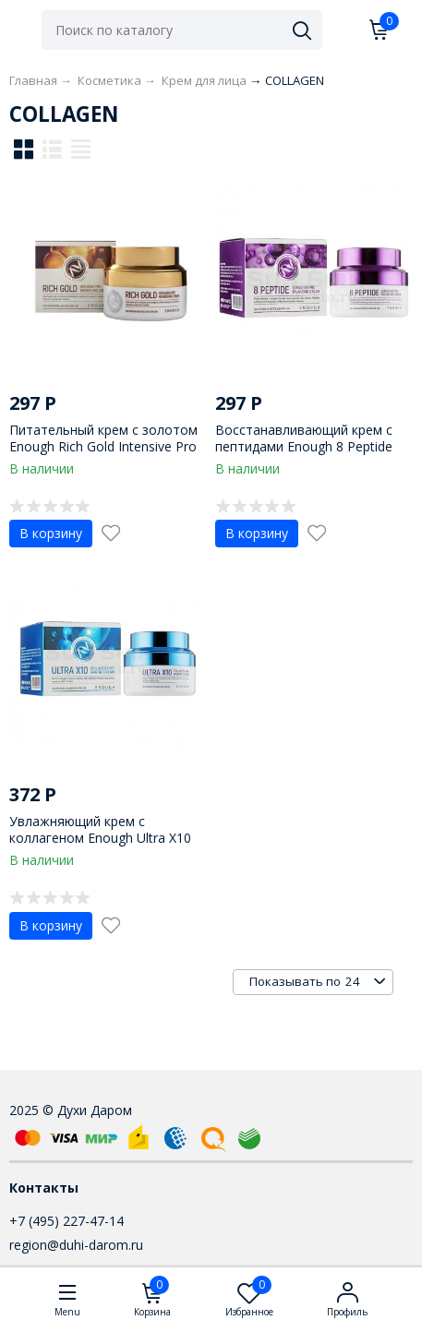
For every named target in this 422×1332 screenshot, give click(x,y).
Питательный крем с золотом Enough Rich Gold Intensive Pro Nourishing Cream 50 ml (103, 446)
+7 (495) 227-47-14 (66, 1221)
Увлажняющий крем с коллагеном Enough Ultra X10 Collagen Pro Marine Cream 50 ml (101, 846)
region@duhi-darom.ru (76, 1245)
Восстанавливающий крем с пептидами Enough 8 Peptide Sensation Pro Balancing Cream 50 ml (309, 455)
